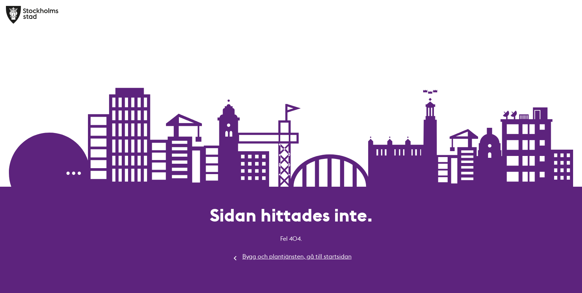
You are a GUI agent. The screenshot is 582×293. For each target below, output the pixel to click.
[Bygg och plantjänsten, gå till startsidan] (32, 15)
